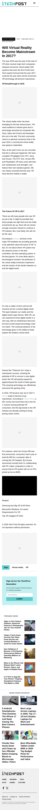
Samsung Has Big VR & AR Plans (16, 506)
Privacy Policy (6, 799)
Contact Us (13, 797)
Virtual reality (17, 567)
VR (27, 567)
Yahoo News (29, 399)
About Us (5, 797)
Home (4, 779)
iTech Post (13, 524)
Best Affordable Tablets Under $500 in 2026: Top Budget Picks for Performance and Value (28, 751)
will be (4, 396)
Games (12, 782)
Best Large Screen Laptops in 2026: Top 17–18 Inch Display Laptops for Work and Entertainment (29, 716)
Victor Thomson (8, 39)
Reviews (13, 779)
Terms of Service (24, 797)
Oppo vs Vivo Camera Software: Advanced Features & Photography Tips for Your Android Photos (13, 625)
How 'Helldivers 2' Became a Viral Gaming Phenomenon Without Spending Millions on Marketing (13, 653)
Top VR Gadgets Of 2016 (12, 516)
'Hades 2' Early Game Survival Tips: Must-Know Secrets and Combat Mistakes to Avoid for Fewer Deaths (13, 639)
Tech (18, 39)
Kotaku (16, 239)
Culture (21, 782)
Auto (4, 782)
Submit (19, 599)
